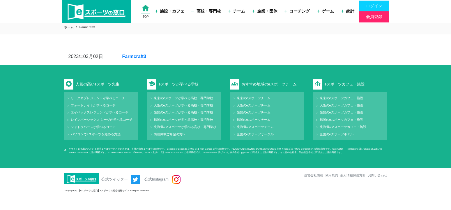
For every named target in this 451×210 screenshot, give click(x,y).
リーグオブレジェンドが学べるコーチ (98, 98)
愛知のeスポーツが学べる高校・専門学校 (183, 112)
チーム (236, 11)
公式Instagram (162, 179)
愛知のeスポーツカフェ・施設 (341, 112)
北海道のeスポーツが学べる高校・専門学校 (185, 127)
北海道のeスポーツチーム (255, 127)
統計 (347, 11)
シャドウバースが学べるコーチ (93, 127)
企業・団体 (264, 11)
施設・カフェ (169, 11)
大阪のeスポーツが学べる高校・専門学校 (183, 105)
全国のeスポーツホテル (336, 134)
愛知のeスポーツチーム (253, 112)
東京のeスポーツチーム (253, 98)
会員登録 (374, 16)
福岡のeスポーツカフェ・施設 (341, 119)
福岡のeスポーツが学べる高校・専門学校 (183, 119)
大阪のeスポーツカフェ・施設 (341, 105)
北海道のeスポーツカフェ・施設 (343, 127)
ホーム (69, 27)
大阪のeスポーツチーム (253, 105)
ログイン (374, 6)
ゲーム (325, 11)
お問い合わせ (377, 175)
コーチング (297, 11)
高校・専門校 (206, 11)
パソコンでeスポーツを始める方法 (96, 134)
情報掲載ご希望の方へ (170, 134)
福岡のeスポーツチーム (253, 119)
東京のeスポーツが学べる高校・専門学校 (183, 98)
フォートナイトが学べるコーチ (93, 105)
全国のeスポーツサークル (255, 134)
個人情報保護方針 (353, 175)
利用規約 (331, 175)
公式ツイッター (120, 179)
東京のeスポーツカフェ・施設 (341, 98)
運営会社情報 (313, 175)
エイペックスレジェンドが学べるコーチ (99, 112)
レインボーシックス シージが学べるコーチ (101, 119)
